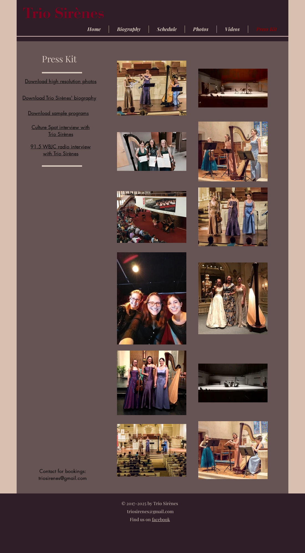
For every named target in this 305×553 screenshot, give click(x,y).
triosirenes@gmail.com (63, 478)
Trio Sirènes (65, 15)
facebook (161, 519)
